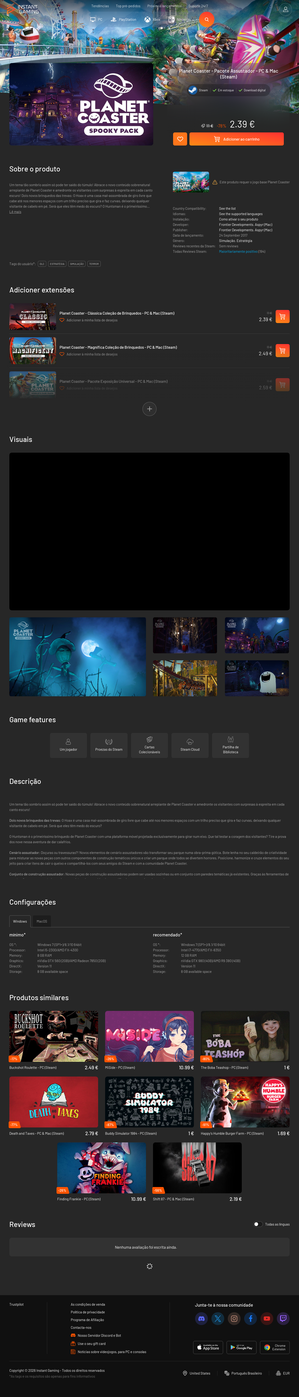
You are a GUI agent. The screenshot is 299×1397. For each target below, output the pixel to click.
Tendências (100, 6)
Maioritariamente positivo (238, 251)
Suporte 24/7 (198, 6)
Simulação (227, 240)
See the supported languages (241, 214)
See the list (227, 208)
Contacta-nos (81, 1327)
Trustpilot (16, 1304)
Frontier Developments (236, 224)
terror (94, 263)
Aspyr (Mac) (263, 224)
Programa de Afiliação (87, 1320)
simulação (77, 263)
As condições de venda (88, 1304)
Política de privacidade (88, 1312)
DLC (42, 263)
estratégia (57, 263)
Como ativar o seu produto (238, 219)
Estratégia (244, 240)
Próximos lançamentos (164, 6)
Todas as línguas (271, 1224)
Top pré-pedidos (128, 6)
